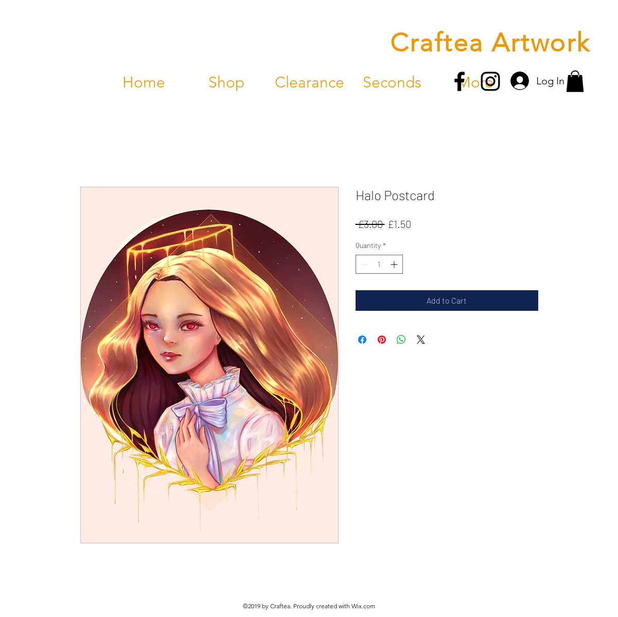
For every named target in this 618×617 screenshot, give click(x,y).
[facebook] (459, 81)
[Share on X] (421, 339)
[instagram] (490, 81)
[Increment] (395, 264)
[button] (575, 81)
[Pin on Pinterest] (382, 339)
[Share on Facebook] (362, 339)
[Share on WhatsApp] (401, 339)
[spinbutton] (379, 264)
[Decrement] (363, 264)
